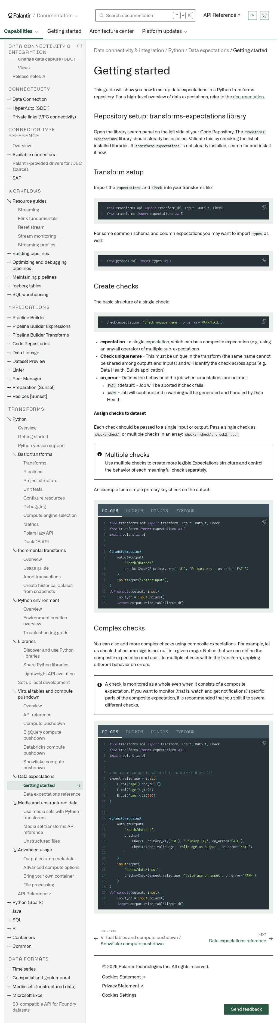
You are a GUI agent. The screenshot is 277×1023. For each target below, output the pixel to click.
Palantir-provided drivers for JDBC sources (47, 166)
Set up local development (44, 682)
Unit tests (32, 489)
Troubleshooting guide (46, 633)
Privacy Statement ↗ (122, 986)
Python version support (41, 446)
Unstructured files (41, 841)
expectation (157, 342)
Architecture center (112, 31)
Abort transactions (42, 577)
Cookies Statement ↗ (123, 977)
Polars (110, 511)
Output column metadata (49, 859)
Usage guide (36, 568)
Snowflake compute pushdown (43, 765)
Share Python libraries (45, 665)
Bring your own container (48, 876)
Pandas (159, 511)
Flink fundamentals (37, 218)
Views (24, 68)
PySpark (185, 511)
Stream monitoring (37, 236)
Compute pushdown (44, 723)
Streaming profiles (36, 245)
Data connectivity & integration (129, 50)
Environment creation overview (45, 621)
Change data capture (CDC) (46, 59)
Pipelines (32, 472)
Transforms (34, 463)
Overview (22, 146)
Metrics (31, 524)
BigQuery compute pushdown (42, 735)
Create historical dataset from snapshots (48, 588)
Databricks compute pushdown (44, 750)
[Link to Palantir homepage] (19, 15)
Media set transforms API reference (49, 829)
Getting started (64, 31)
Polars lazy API (38, 533)
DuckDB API (36, 542)
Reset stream (31, 227)
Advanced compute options (51, 867)
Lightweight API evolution (49, 674)
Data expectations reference (52, 794)
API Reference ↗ (222, 15)
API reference (37, 715)
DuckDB (134, 511)
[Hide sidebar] (79, 45)
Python (176, 50)
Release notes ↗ (29, 76)
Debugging (34, 507)
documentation (248, 97)
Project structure (40, 481)
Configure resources (44, 498)
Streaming (28, 210)
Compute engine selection (50, 515)
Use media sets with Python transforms (51, 814)
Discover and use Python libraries (48, 653)
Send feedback (246, 1009)
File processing (38, 885)
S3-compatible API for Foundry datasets (44, 1007)
